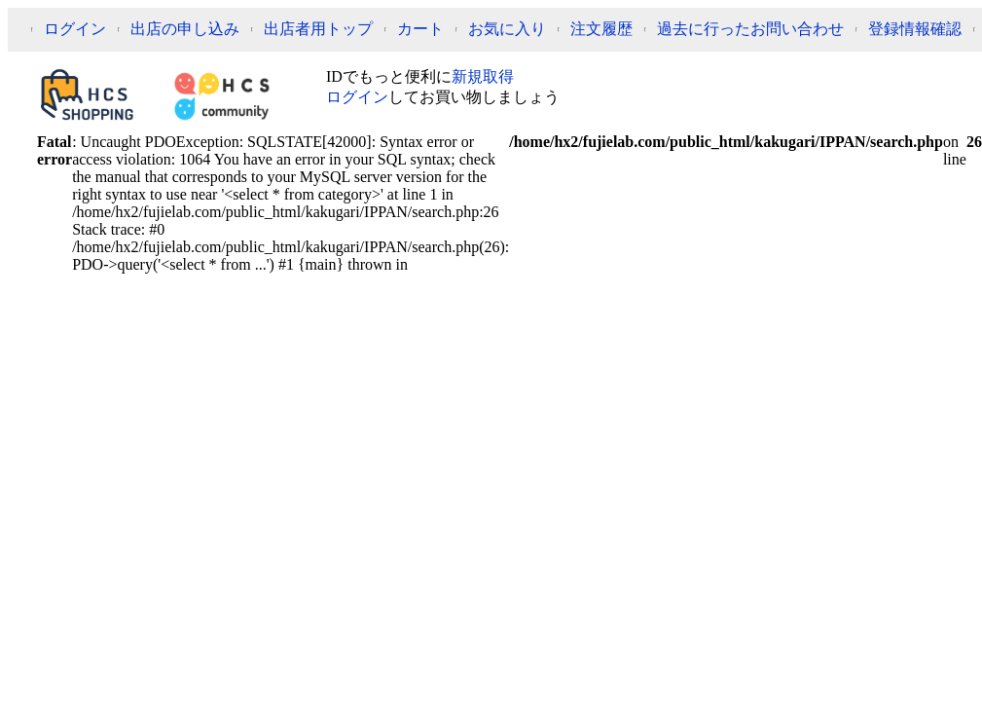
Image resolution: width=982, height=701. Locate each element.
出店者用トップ (318, 28)
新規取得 (483, 76)
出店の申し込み (184, 28)
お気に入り (507, 28)
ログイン (75, 28)
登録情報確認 (915, 28)
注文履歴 (601, 28)
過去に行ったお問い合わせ (750, 28)
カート (420, 28)
